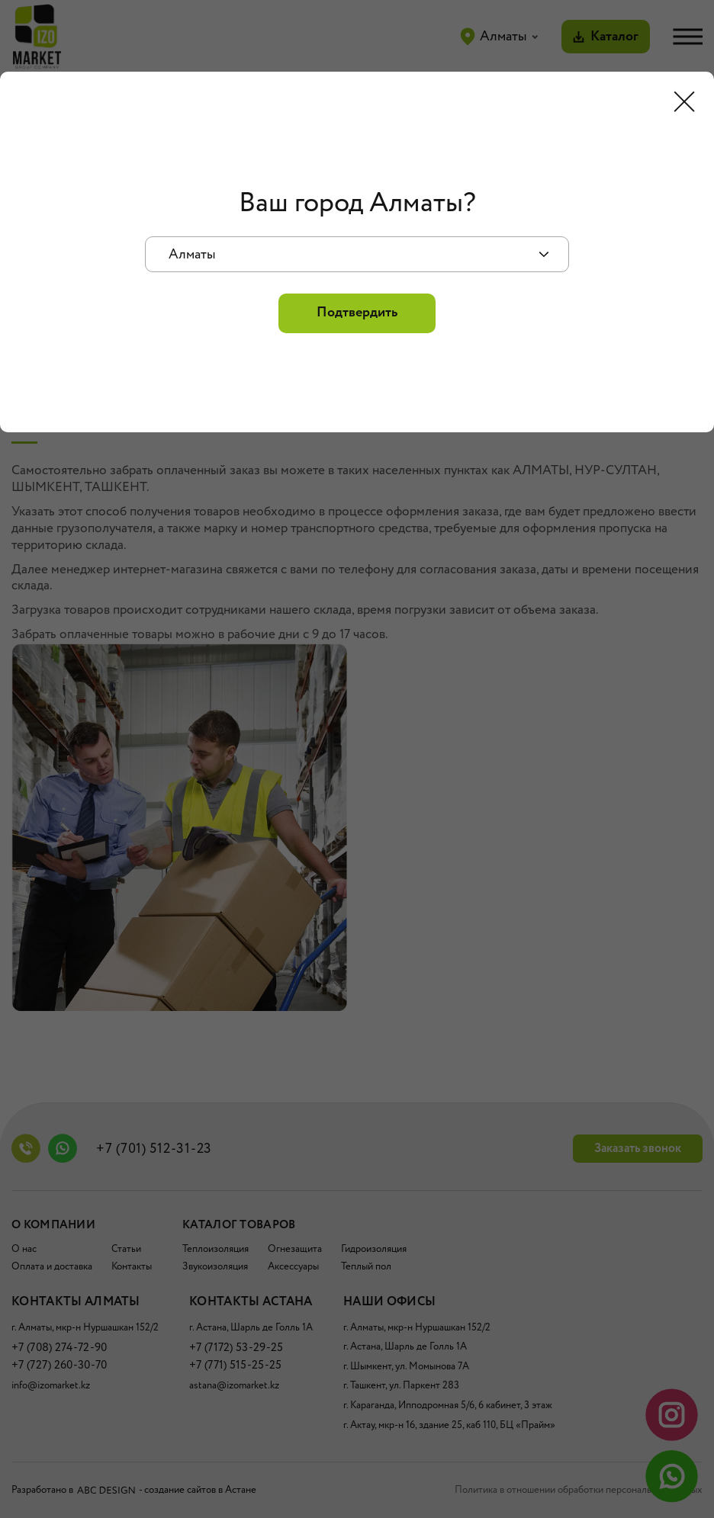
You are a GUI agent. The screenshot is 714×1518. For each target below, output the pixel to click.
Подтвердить (357, 312)
